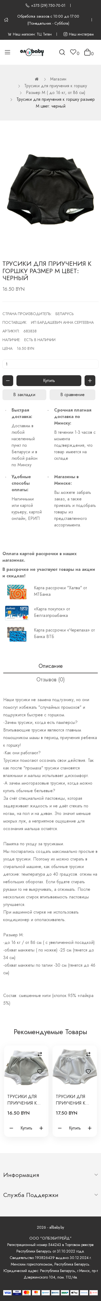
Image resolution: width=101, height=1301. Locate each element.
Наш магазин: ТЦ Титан (29, 34)
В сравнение (72, 394)
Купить (49, 380)
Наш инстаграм (78, 34)
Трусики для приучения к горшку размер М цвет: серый (24, 1099)
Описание (51, 666)
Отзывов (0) (50, 680)
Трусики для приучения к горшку (55, 86)
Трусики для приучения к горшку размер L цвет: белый (73, 1099)
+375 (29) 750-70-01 (45, 5)
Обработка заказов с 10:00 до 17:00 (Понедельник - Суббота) (41, 20)
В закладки (24, 394)
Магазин (58, 79)
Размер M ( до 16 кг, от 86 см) (55, 92)
